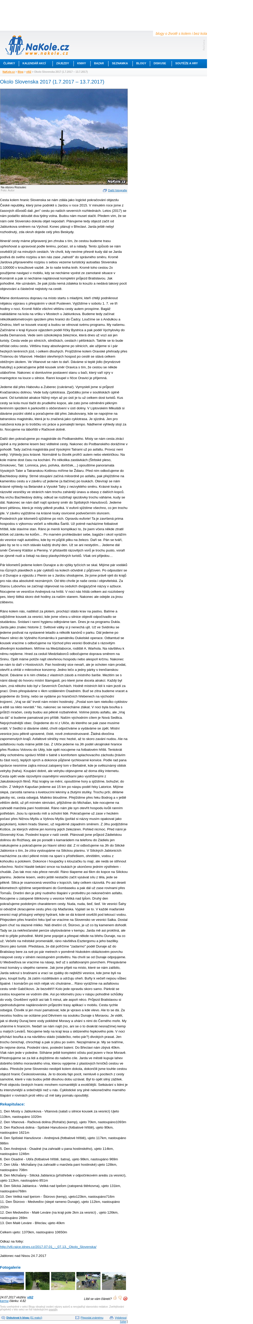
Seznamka (120, 63)
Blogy (141, 63)
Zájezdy (62, 63)
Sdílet (123, 1321)
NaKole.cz (9, 71)
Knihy (81, 63)
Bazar (99, 63)
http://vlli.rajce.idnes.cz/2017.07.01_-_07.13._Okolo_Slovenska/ (48, 1247)
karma (4, 1301)
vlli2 (28, 71)
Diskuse (160, 63)
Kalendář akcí (34, 63)
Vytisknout (120, 1317)
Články (9, 63)
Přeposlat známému (91, 1317)
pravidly (53, 1309)
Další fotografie (117, 190)
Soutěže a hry (186, 63)
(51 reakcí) (24, 1317)
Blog (20, 71)
